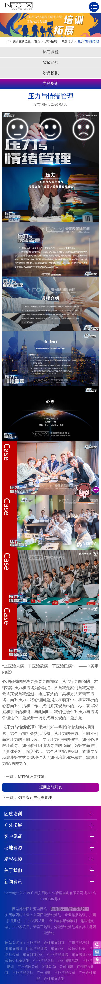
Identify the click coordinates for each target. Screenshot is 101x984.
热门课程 (51, 52)
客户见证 (13, 836)
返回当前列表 (50, 787)
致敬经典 (51, 62)
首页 (37, 41)
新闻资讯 (13, 881)
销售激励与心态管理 (35, 798)
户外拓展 (51, 41)
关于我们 (13, 870)
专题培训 (67, 41)
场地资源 (13, 847)
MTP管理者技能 (31, 777)
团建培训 (13, 813)
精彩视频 (13, 859)
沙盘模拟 (51, 73)
